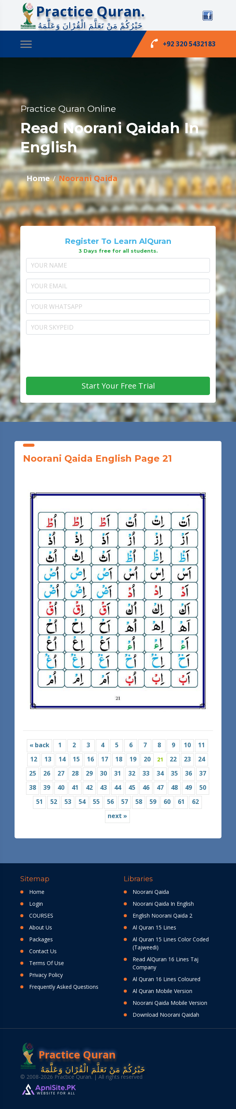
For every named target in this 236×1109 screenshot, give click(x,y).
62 (195, 801)
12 (33, 759)
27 (60, 773)
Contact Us (43, 951)
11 (201, 745)
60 (167, 801)
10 (187, 745)
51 (39, 801)
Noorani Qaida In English (163, 903)
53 (67, 801)
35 (174, 773)
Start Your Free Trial (118, 386)
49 (188, 787)
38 (32, 787)
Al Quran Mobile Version (162, 991)
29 (89, 773)
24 (201, 759)
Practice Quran (68, 1055)
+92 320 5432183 (183, 43)
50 (202, 787)
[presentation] (118, 356)
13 (47, 759)
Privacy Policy (46, 974)
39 (46, 787)
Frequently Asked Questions (63, 986)
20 (147, 759)
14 (62, 759)
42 (89, 787)
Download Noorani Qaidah (166, 1014)
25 (32, 773)
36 (188, 773)
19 (132, 759)
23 (187, 759)
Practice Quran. (90, 11)
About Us (40, 927)
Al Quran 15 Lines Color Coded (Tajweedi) (171, 943)
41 (75, 787)
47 (160, 787)
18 (118, 759)
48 (174, 787)
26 (46, 773)
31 (117, 773)
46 (146, 787)
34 (160, 773)
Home (38, 178)
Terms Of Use (46, 963)
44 (117, 787)
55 (96, 801)
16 (90, 759)
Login (36, 903)
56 (110, 801)
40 (60, 787)
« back (39, 745)
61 (181, 801)
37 (202, 773)
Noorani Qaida (88, 178)
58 (138, 801)
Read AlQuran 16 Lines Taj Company (165, 963)
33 (146, 773)
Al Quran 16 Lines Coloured (166, 979)
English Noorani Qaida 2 (162, 915)
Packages (41, 939)
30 (103, 773)
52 (53, 801)
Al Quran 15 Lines (154, 927)
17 (104, 759)
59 (152, 801)
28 (75, 773)
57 (124, 801)
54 (82, 801)
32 (131, 773)
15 (76, 759)
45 (131, 787)
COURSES (41, 915)
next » (117, 816)
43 (103, 787)
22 (173, 759)
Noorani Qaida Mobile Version (170, 1002)
